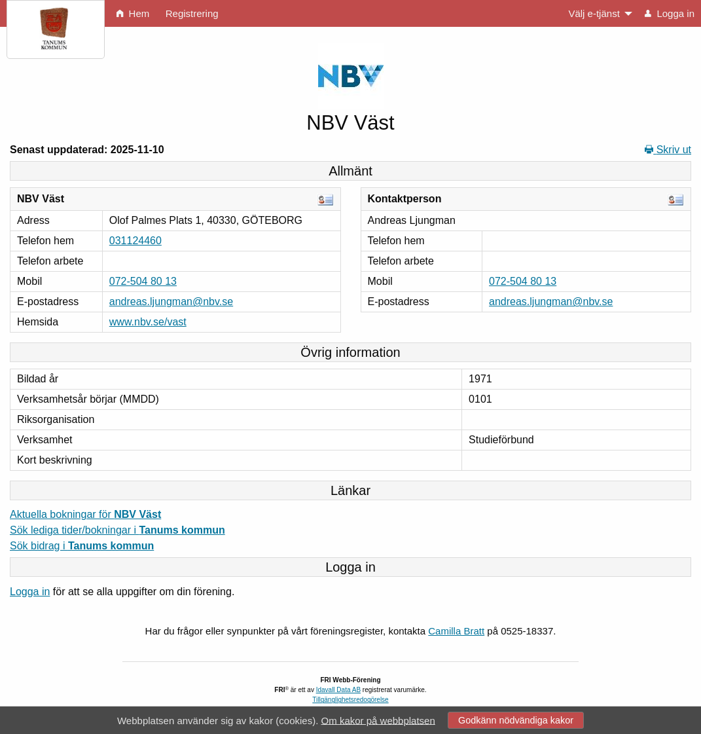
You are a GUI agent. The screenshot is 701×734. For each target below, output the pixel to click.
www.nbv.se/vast (148, 321)
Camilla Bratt (456, 630)
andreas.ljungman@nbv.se (171, 301)
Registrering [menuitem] (192, 13)
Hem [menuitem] (133, 13)
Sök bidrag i (82, 545)
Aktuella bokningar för (85, 514)
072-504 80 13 (143, 281)
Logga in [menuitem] (669, 13)
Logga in (30, 591)
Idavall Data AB (338, 689)
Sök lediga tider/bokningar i (117, 530)
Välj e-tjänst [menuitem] (593, 13)
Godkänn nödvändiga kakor (515, 720)
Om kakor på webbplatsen (378, 719)
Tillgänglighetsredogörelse (350, 699)
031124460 (135, 240)
